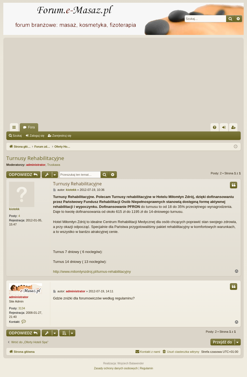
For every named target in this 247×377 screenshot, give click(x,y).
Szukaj (17, 135)
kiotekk (14, 209)
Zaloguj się (37, 135)
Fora (31, 127)
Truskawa (53, 164)
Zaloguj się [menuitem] (225, 128)
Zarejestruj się (61, 135)
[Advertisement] (123, 81)
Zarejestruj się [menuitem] (234, 128)
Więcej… (15, 128)
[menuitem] (214, 127)
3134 (21, 308)
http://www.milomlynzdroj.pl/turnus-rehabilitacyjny (92, 271)
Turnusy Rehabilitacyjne (35, 158)
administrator (35, 164)
